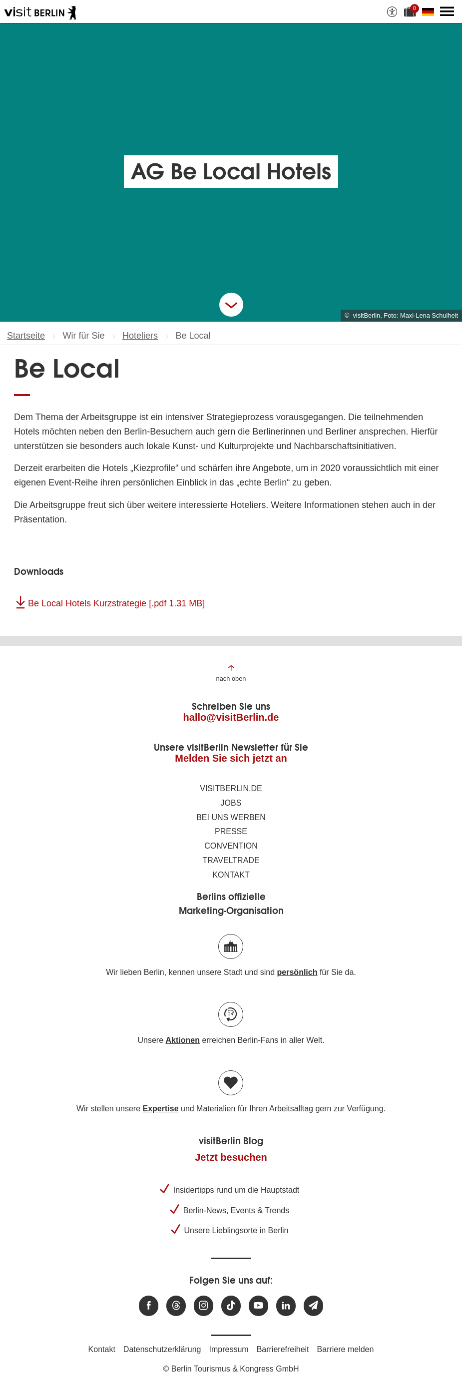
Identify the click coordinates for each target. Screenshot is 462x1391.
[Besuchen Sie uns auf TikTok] (231, 1306)
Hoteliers (140, 336)
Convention (231, 846)
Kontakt (230, 875)
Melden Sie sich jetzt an (231, 758)
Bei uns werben (231, 817)
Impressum (229, 1349)
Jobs (231, 803)
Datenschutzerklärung (162, 1349)
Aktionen (182, 1040)
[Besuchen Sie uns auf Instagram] (203, 1306)
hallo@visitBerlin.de (231, 717)
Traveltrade (230, 860)
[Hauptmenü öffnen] (447, 11)
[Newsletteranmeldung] (313, 1306)
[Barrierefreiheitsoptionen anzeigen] (392, 11)
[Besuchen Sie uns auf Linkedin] (286, 1306)
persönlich (297, 972)
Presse (231, 831)
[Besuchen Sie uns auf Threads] (176, 1306)
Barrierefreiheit (283, 1349)
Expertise (160, 1108)
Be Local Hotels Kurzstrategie (116, 603)
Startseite (26, 336)
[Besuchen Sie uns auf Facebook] (148, 1306)
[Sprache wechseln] (430, 11)
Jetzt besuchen (231, 1157)
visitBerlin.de (231, 788)
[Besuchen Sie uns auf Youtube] (258, 1306)
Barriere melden (345, 1349)
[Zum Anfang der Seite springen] (231, 672)
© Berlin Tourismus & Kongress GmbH (231, 1369)
